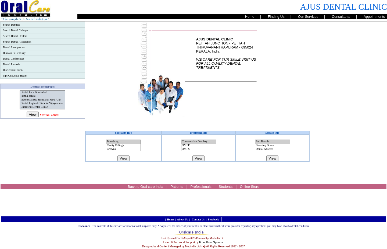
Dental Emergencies (14, 47)
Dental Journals (11, 64)
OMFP (198, 145)
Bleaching (123, 142)
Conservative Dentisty (198, 142)
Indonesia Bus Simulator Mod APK (42, 100)
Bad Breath (272, 142)
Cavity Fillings (123, 145)
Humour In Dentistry (14, 52)
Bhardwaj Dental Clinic (42, 107)
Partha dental (42, 96)
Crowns (123, 149)
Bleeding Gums (272, 145)
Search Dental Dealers (15, 35)
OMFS (198, 149)
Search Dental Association (17, 41)
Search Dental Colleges (15, 30)
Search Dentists (11, 24)
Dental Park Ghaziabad (42, 92)
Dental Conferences (13, 58)
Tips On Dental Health (15, 75)
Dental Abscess (272, 149)
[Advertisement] (348, 102)
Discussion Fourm (13, 69)
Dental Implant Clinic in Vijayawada (42, 103)
